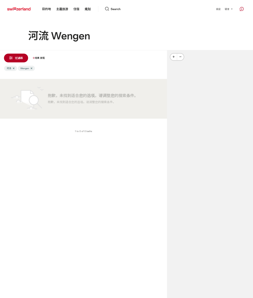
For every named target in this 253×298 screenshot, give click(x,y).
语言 (229, 8)
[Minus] (180, 57)
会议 (218, 9)
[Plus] (173, 57)
